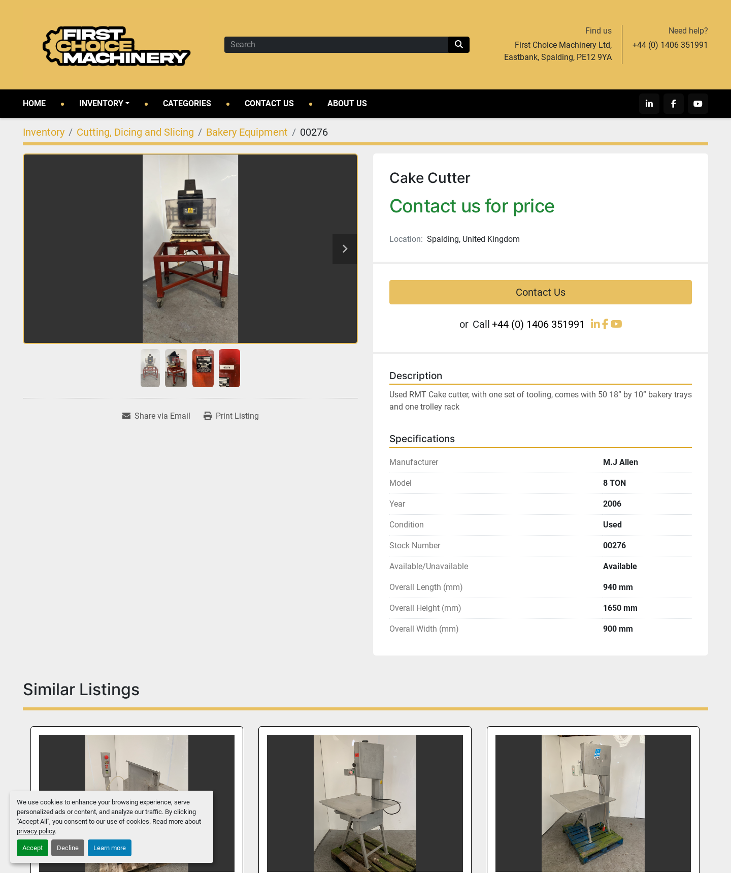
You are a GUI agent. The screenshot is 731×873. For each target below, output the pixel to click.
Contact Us (269, 103)
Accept (32, 848)
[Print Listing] (231, 416)
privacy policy (36, 831)
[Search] (336, 45)
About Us (347, 103)
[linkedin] (649, 103)
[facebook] (673, 103)
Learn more (109, 848)
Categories (187, 103)
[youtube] (698, 103)
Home (34, 103)
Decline (68, 848)
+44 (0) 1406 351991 (670, 45)
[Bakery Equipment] (247, 132)
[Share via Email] (156, 416)
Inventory (101, 103)
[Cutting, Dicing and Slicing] (135, 132)
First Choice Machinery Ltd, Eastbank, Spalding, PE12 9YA (558, 51)
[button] (104, 104)
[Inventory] (43, 132)
